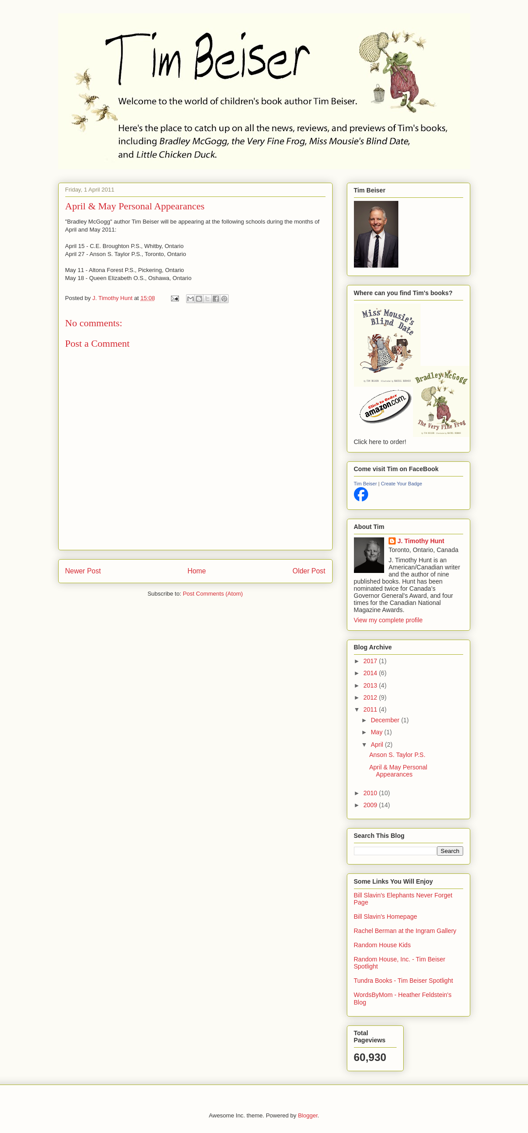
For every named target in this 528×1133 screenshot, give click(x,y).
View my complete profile (388, 620)
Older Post (309, 571)
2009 (371, 805)
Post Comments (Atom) (213, 593)
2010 (371, 793)
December (386, 720)
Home (196, 571)
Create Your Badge (401, 483)
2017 (371, 661)
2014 (371, 673)
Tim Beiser (365, 483)
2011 (371, 709)
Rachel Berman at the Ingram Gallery (405, 930)
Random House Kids (382, 945)
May (377, 732)
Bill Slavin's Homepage (385, 916)
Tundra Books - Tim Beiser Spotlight (403, 980)
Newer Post (83, 571)
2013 (371, 685)
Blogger (308, 1115)
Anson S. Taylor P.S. (397, 754)
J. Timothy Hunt (421, 540)
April (378, 744)
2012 (371, 697)
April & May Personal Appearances (398, 771)
